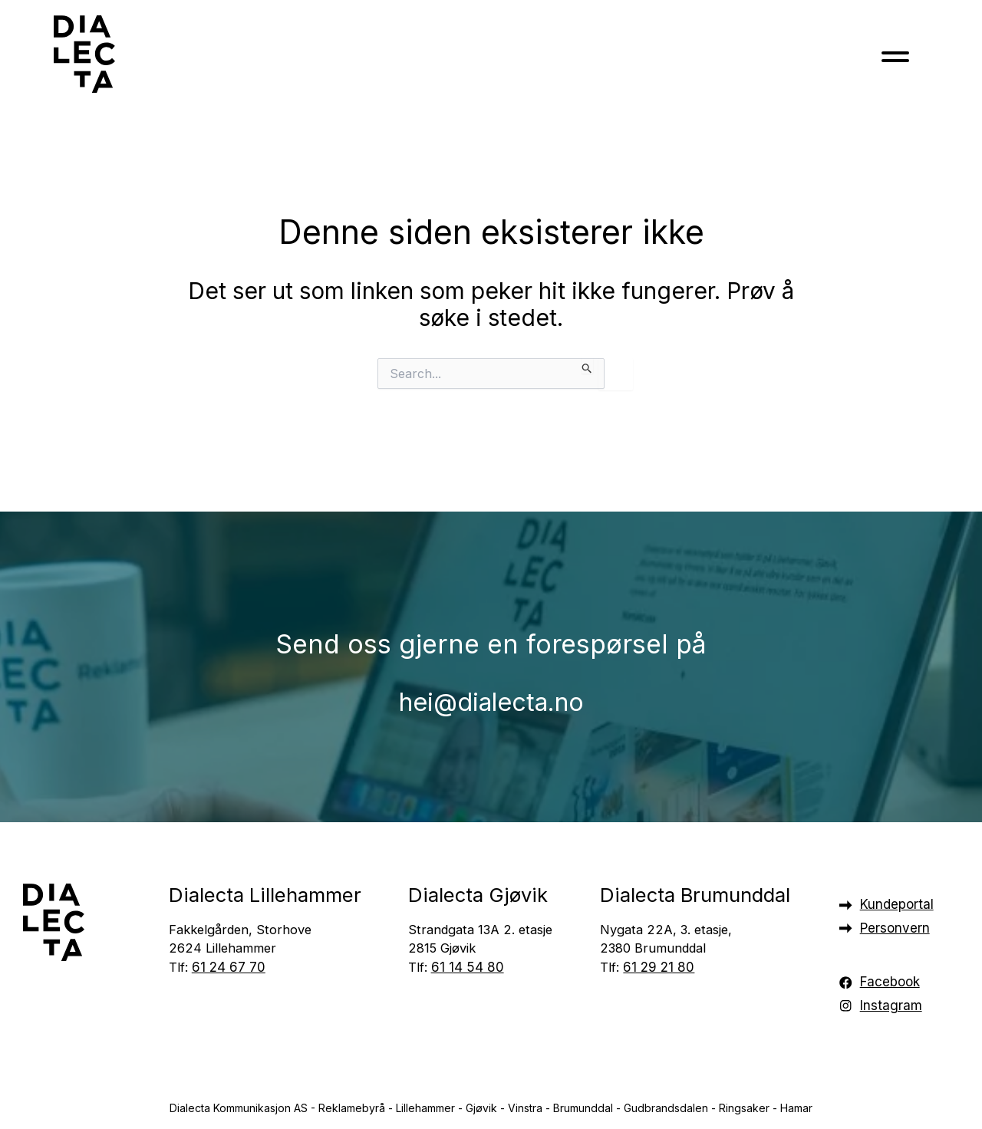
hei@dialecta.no (491, 686)
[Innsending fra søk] (587, 366)
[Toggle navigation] (895, 60)
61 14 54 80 (467, 968)
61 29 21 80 (658, 968)
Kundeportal (897, 904)
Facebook (890, 981)
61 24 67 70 (228, 968)
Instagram (891, 1005)
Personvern (895, 928)
